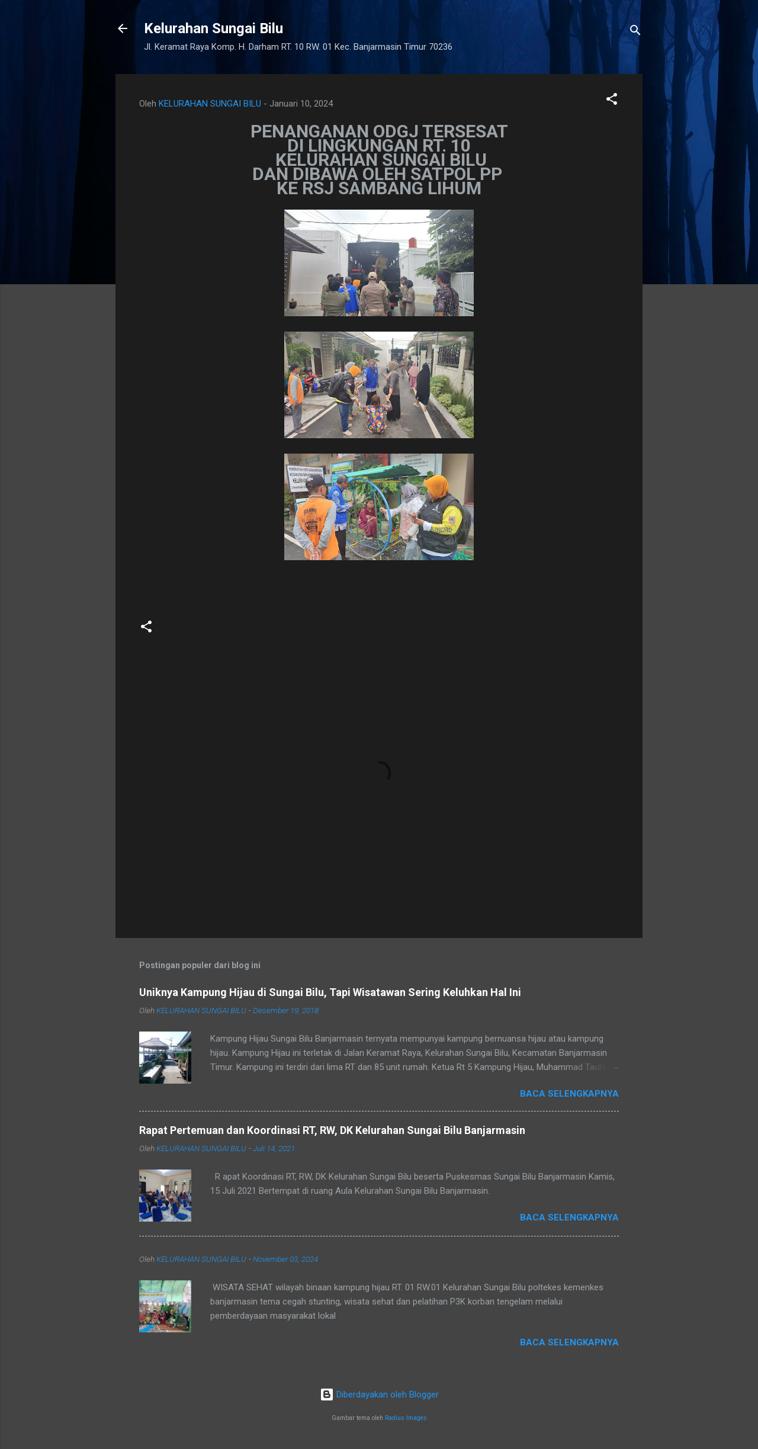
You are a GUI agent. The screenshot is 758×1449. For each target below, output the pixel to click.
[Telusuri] (635, 32)
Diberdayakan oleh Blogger (379, 1394)
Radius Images (406, 1418)
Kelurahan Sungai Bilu (213, 28)
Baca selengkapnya (569, 1093)
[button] (612, 101)
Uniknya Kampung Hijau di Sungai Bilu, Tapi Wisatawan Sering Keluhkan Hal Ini (330, 992)
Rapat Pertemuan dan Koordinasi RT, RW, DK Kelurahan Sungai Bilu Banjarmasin (332, 1130)
